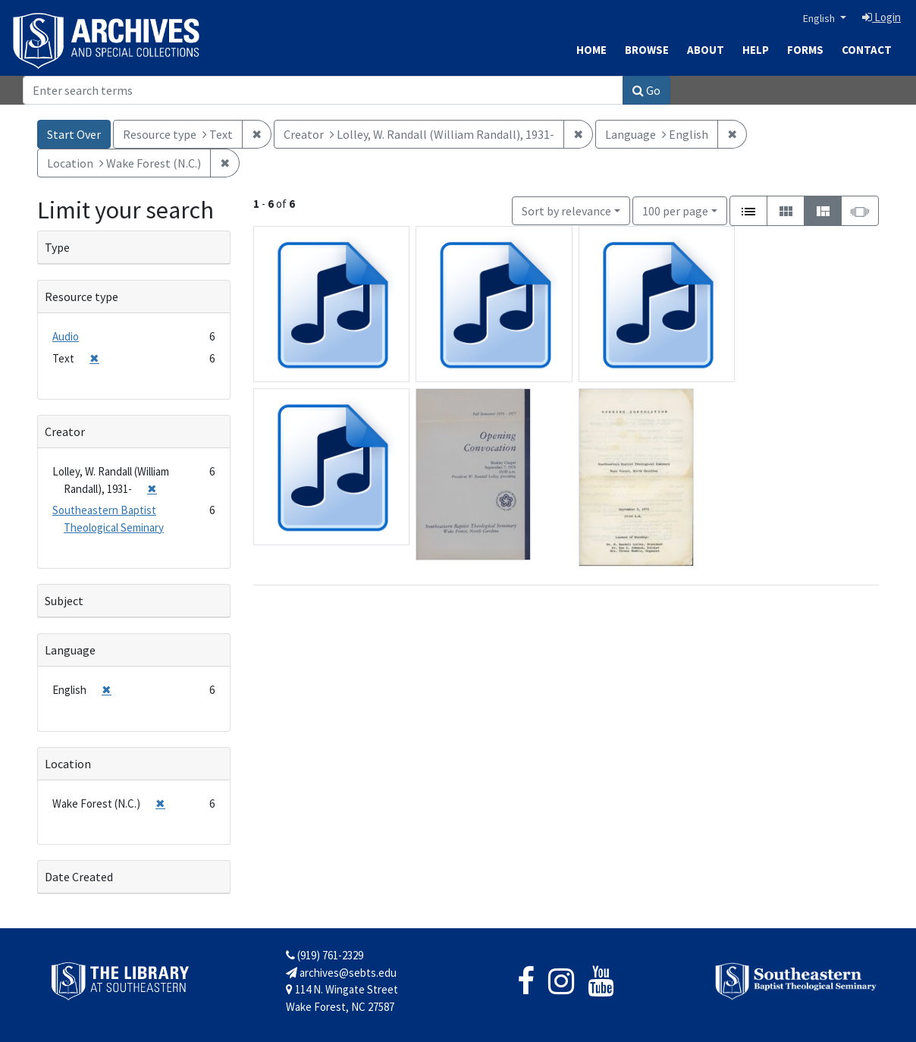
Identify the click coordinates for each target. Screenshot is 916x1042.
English (820, 18)
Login (881, 17)
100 (675, 209)
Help (755, 49)
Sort (566, 210)
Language (70, 650)
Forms (805, 49)
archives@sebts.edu (341, 972)
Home (591, 49)
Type (57, 247)
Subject (64, 600)
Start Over (74, 134)
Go (646, 90)
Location (68, 763)
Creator (65, 431)
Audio (65, 336)
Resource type (81, 296)
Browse (647, 49)
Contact (867, 49)
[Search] (323, 90)
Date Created (79, 876)
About (705, 49)
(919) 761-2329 (324, 955)
